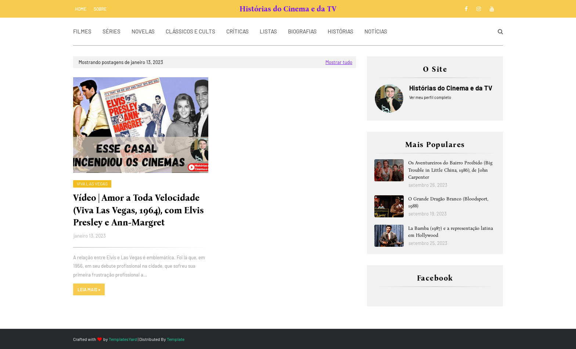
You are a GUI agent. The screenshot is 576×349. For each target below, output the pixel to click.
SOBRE (100, 8)
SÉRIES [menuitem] (111, 31)
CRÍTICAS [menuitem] (237, 31)
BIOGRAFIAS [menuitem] (302, 31)
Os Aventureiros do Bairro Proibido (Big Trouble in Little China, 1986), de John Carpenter (450, 170)
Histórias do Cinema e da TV (288, 8)
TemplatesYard (123, 339)
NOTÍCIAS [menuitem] (375, 31)
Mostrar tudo (338, 62)
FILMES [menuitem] (82, 31)
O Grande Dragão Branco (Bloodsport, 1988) (448, 202)
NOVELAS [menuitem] (143, 31)
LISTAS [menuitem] (268, 31)
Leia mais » (89, 289)
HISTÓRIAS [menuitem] (340, 31)
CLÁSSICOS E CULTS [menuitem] (190, 31)
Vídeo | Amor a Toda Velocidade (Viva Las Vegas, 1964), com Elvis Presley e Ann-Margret (138, 210)
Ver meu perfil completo (430, 97)
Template (175, 339)
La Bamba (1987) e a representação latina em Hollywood (450, 231)
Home (80, 8)
